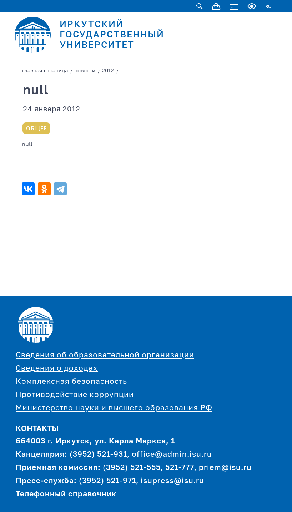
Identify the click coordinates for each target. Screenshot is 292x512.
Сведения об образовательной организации (105, 355)
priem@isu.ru (225, 468)
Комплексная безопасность (71, 382)
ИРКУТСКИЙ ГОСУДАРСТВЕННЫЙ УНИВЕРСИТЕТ (112, 35)
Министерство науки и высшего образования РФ (114, 408)
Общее (36, 128)
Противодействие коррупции (75, 395)
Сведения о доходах (57, 368)
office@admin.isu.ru (172, 454)
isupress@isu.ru (172, 481)
